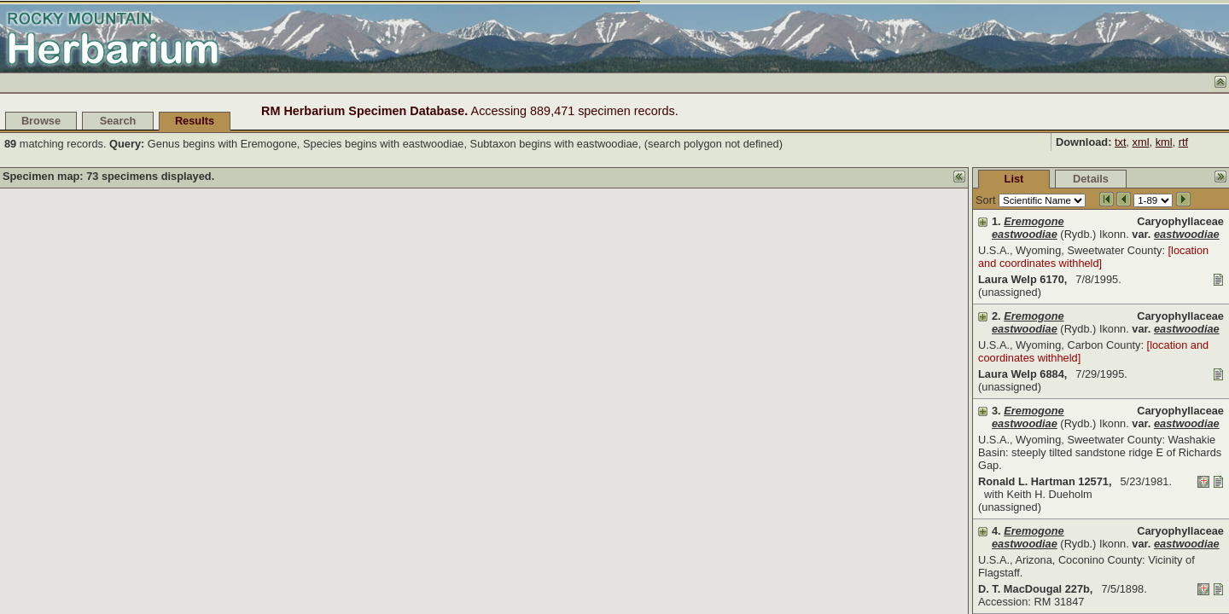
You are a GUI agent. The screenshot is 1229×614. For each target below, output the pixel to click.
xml (1141, 142)
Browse (41, 120)
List (886, 178)
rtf (1183, 142)
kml (1164, 142)
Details (963, 178)
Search (118, 120)
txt (1121, 142)
